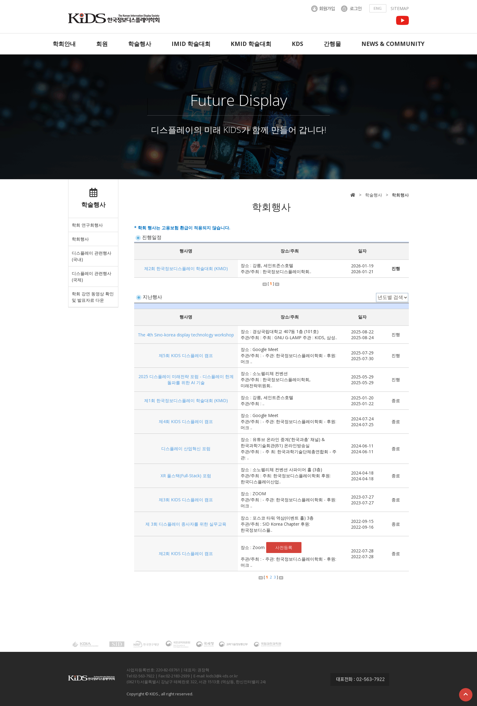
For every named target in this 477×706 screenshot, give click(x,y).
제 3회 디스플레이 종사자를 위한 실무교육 (185, 524)
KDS (297, 44)
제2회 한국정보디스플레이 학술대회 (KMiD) (186, 268)
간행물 (332, 44)
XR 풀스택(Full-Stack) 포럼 (186, 475)
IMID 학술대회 (191, 44)
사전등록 (283, 547)
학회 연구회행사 (87, 225)
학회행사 (80, 239)
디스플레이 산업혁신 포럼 (186, 448)
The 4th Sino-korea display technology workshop (186, 335)
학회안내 (64, 44)
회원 (102, 44)
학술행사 (139, 44)
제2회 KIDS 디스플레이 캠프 (186, 553)
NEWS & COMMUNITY (392, 44)
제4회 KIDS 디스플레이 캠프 (186, 421)
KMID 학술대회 (251, 44)
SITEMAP (400, 8)
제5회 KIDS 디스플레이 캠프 (186, 355)
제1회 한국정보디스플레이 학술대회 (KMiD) (186, 400)
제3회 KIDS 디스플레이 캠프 (186, 500)
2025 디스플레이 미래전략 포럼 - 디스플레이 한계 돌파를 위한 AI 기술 (186, 379)
